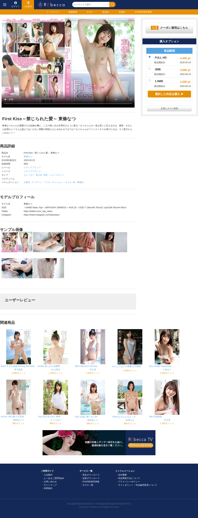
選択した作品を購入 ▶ (169, 94)
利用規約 (48, 488)
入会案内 (28, 4)
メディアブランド (32, 167)
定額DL (122, 12)
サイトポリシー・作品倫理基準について (137, 485)
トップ (52, 12)
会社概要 (122, 475)
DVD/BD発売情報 (90, 481)
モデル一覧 (87, 485)
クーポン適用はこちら (174, 27)
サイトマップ (50, 485)
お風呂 (27, 182)
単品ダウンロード (91, 475)
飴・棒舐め (78, 182)
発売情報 (143, 12)
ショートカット (56, 175)
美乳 (45, 175)
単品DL (105, 12)
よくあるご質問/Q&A (54, 478)
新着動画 (73, 12)
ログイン (15, 4)
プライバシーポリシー (129, 481)
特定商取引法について (129, 478)
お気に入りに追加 (169, 108)
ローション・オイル (62, 182)
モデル (89, 12)
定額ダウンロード (91, 478)
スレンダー (29, 175)
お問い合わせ (50, 481)
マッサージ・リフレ (41, 182)
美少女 (39, 175)
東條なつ (28, 156)
